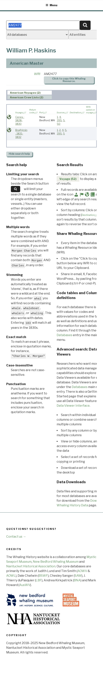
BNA (77, 580)
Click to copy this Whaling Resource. (69, 80)
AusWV (24, 585)
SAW (78, 575)
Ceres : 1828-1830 (19, 120)
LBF (39, 580)
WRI (37, 74)
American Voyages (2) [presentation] (25, 92)
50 (58, 123)
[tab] (29, 93)
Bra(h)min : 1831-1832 (21, 133)
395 (59, 120)
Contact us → (16, 536)
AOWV (82, 571)
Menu (51, 5)
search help (19, 153)
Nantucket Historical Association (30, 566)
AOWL (11, 575)
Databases (64, 335)
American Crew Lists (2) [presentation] (26, 97)
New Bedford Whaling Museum (56, 561)
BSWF (43, 575)
